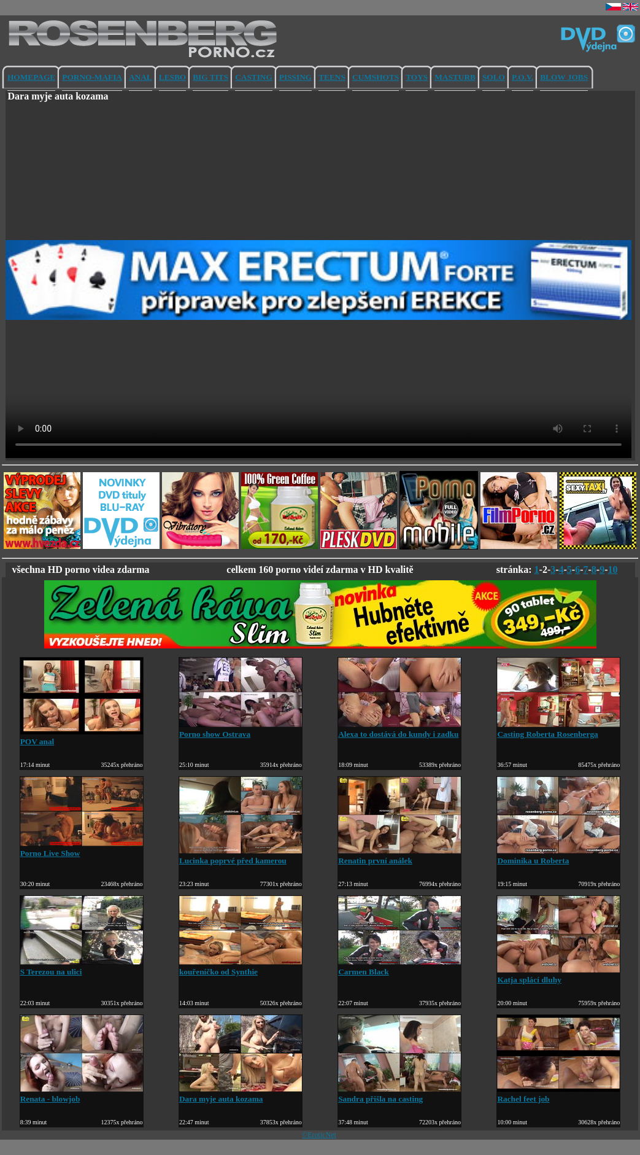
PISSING (295, 77)
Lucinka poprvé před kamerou (240, 855)
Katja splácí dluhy (558, 974)
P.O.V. (522, 77)
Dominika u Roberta (558, 855)
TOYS (417, 77)
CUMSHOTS (375, 77)
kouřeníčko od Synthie (240, 966)
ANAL (140, 77)
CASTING (253, 77)
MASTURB (455, 77)
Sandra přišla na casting (399, 1093)
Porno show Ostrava (240, 729)
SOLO (493, 77)
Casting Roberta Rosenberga (558, 729)
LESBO (172, 77)
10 (613, 569)
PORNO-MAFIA (92, 77)
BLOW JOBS (564, 77)
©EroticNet (319, 1134)
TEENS (331, 77)
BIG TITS (210, 77)
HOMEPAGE (31, 77)
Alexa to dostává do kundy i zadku (399, 729)
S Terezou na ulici (81, 966)
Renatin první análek (399, 855)
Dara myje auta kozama (240, 1093)
